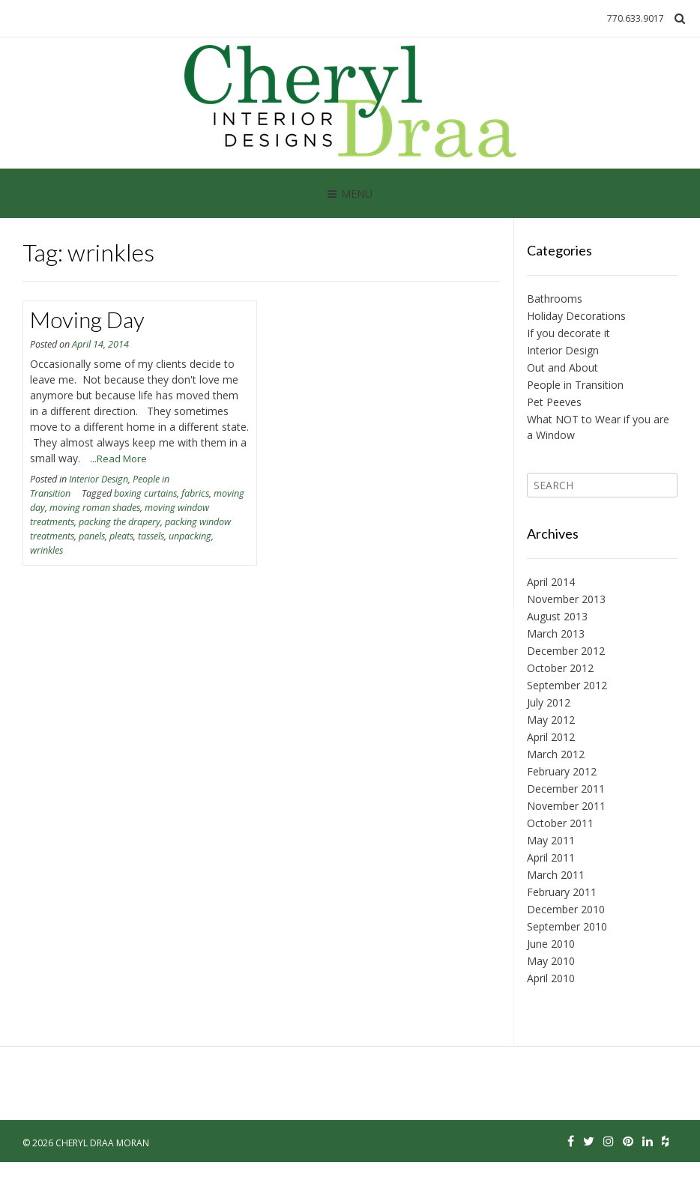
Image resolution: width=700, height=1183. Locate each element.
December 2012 (566, 651)
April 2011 (551, 857)
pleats (121, 536)
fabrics (195, 493)
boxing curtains (145, 493)
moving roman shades (94, 507)
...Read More (118, 458)
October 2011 (560, 823)
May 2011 (551, 840)
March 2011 (556, 875)
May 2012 (551, 719)
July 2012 (548, 702)
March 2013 (556, 633)
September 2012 (567, 685)
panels (92, 536)
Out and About (562, 367)
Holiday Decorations (576, 316)
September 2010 (567, 926)
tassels (151, 536)
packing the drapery (119, 521)
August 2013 (557, 616)
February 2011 (562, 892)
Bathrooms (554, 298)
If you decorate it (568, 333)
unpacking (190, 536)
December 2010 (566, 909)
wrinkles (46, 550)
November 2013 (566, 599)
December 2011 (566, 788)
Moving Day (87, 319)
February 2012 (562, 771)
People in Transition (575, 385)
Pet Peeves (554, 402)
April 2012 (551, 737)
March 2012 (556, 754)
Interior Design (98, 479)
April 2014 (551, 582)
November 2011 (566, 806)
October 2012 (560, 668)
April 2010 (551, 978)
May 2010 (551, 961)
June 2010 (551, 944)
